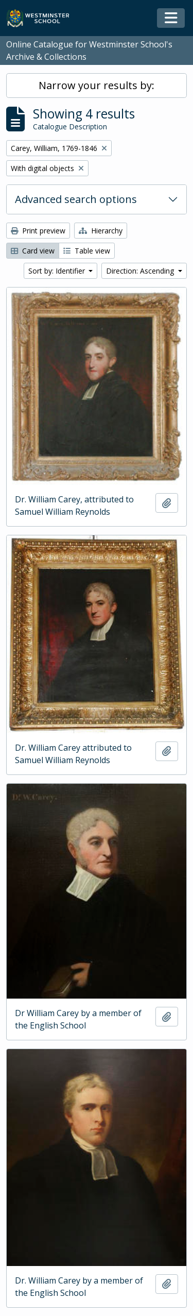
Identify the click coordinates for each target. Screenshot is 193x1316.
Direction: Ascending (141, 271)
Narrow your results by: (96, 85)
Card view (33, 251)
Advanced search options (76, 199)
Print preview (38, 230)
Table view (86, 251)
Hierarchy (100, 230)
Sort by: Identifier (57, 271)
